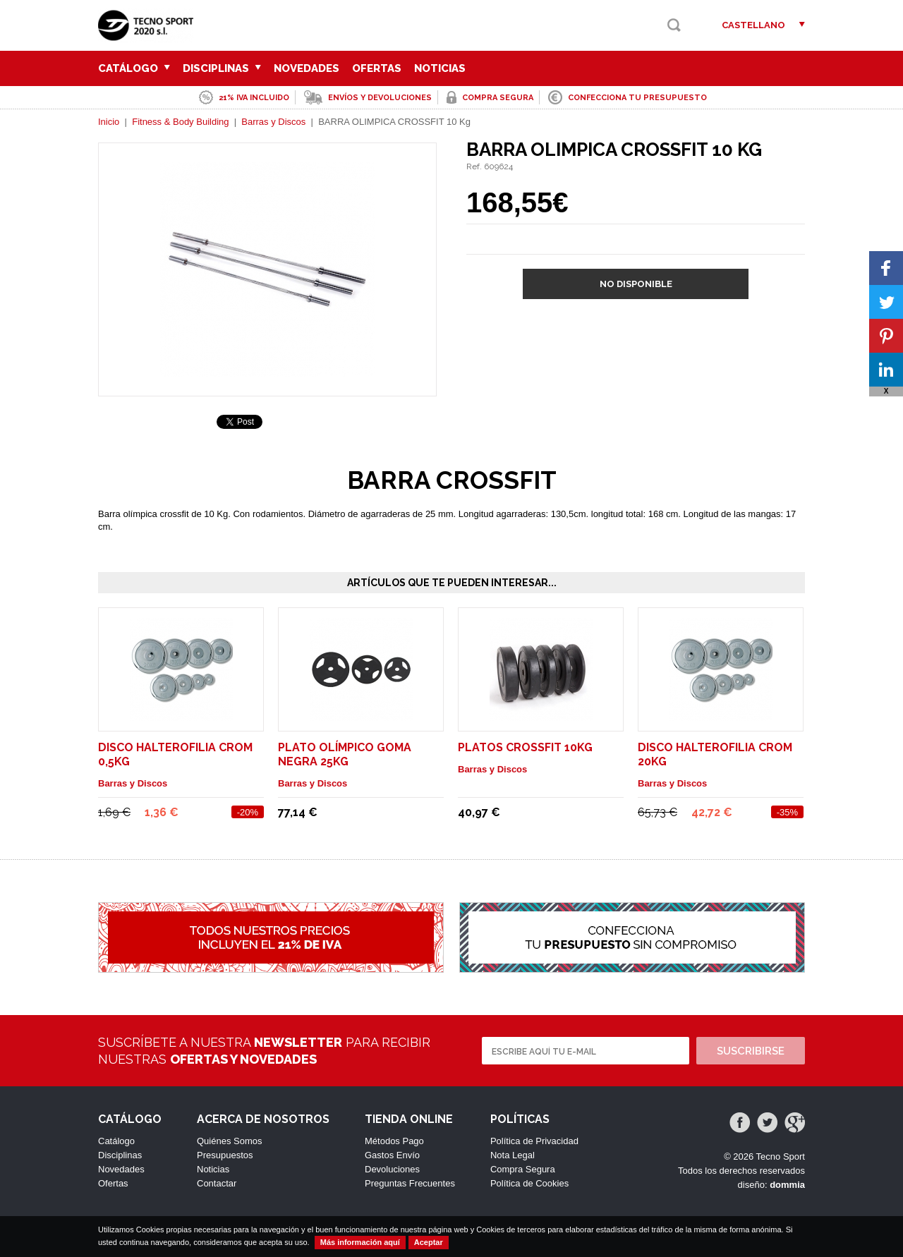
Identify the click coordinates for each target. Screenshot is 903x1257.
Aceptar (428, 1242)
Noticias (440, 68)
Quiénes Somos (229, 1141)
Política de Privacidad (534, 1141)
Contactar (216, 1183)
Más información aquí (360, 1242)
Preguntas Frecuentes (410, 1183)
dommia (787, 1184)
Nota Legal (512, 1155)
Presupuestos (225, 1155)
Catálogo (134, 68)
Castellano (753, 25)
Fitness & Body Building (180, 121)
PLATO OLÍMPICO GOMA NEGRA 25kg (344, 754)
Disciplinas (222, 68)
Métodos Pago (394, 1141)
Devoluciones (392, 1169)
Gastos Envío (392, 1155)
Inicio (108, 121)
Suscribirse (750, 1051)
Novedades (306, 68)
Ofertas (376, 68)
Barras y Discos (273, 121)
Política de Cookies (529, 1183)
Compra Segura (522, 1169)
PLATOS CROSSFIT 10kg (525, 747)
